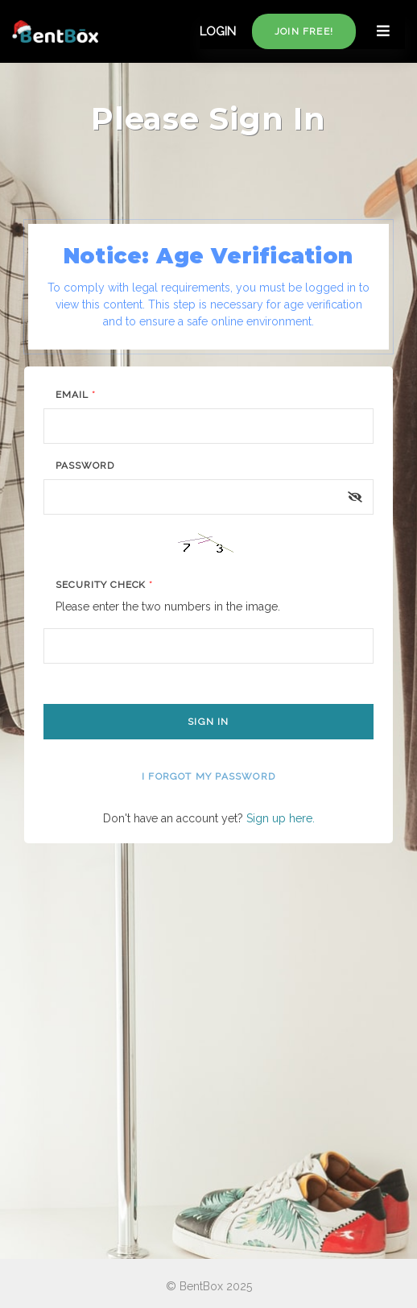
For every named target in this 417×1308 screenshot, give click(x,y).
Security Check (104, 584)
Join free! (304, 31)
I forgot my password (208, 776)
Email (76, 394)
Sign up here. (280, 818)
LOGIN (218, 31)
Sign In (208, 721)
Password (85, 465)
